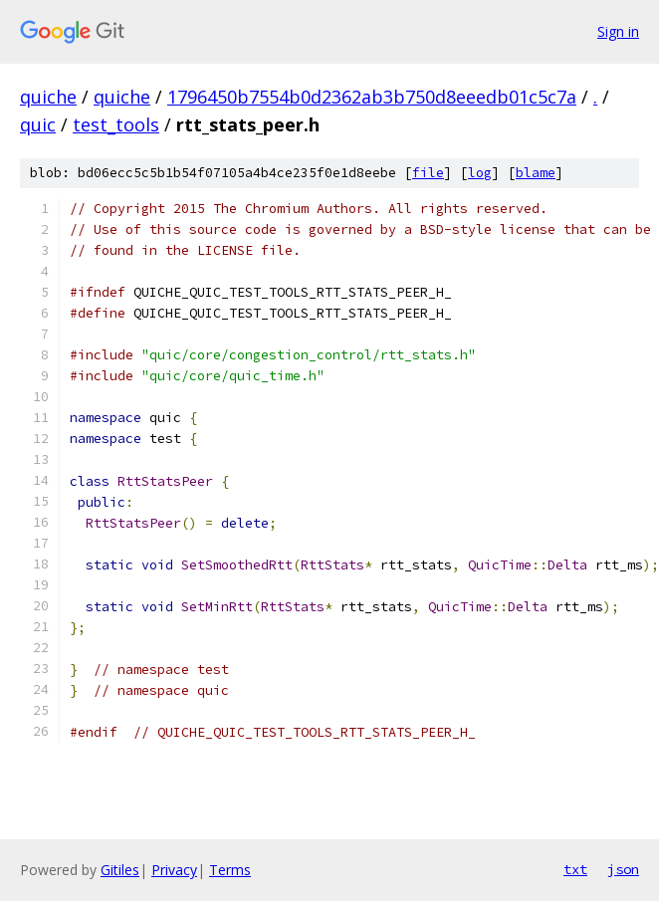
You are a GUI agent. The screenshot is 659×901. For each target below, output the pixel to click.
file (428, 172)
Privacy (174, 869)
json (623, 869)
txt (575, 869)
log (480, 172)
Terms (230, 869)
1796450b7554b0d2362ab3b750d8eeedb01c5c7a (371, 97)
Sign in (618, 31)
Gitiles (120, 869)
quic (38, 124)
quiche (48, 97)
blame (535, 172)
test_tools (116, 124)
